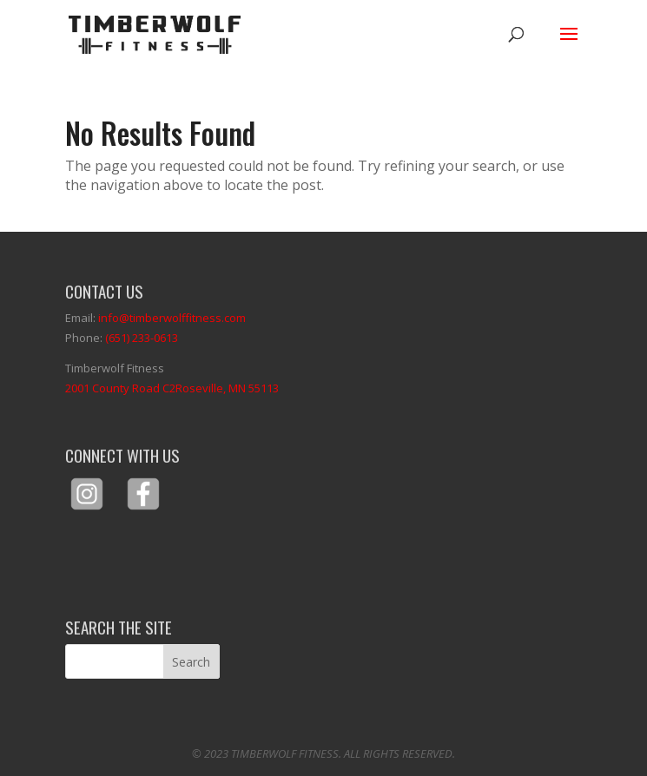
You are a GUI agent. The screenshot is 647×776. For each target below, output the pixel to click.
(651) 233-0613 (141, 337)
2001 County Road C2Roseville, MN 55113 (172, 388)
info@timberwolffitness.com (172, 318)
